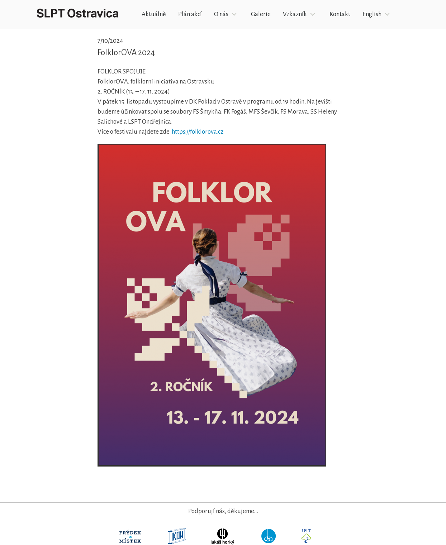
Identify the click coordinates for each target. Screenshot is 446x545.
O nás (221, 14)
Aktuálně (154, 14)
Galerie (261, 14)
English (371, 14)
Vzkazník (295, 14)
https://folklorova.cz (197, 131)
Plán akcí (190, 14)
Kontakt (339, 14)
